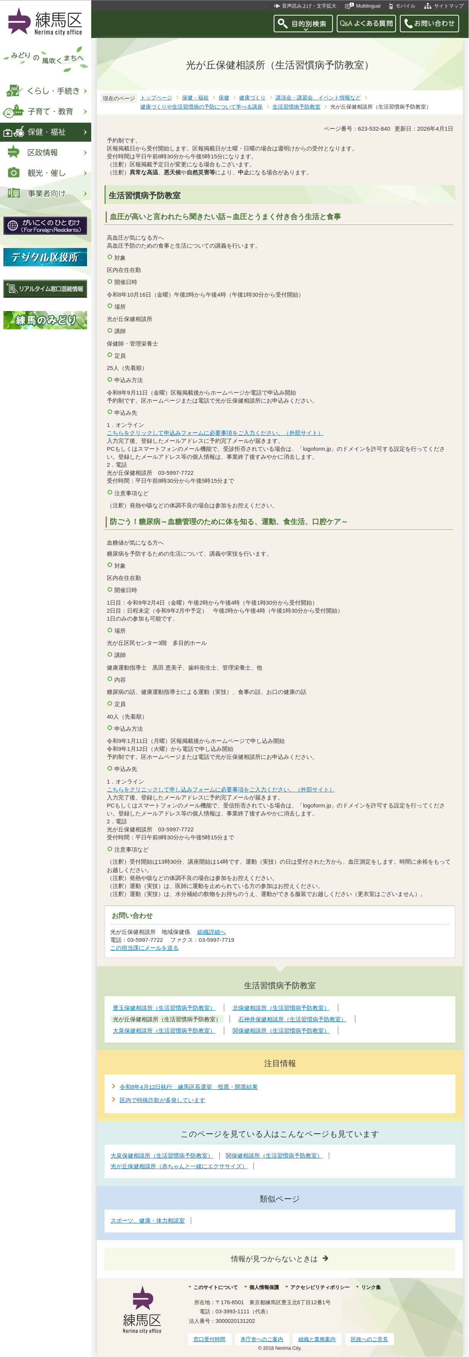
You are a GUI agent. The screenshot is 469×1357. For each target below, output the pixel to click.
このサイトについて (215, 1287)
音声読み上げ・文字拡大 (309, 6)
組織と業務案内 (317, 1339)
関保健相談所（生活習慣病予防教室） (274, 1155)
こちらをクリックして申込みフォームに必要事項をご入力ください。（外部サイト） (215, 433)
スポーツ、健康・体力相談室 (148, 1220)
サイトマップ (449, 6)
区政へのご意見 (369, 1339)
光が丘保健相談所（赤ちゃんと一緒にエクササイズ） (179, 1166)
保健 (224, 98)
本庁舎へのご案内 (262, 1339)
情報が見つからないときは (274, 1259)
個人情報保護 (264, 1287)
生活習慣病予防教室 (296, 107)
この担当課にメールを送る (144, 948)
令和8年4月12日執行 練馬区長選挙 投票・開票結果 (189, 1087)
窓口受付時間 (209, 1339)
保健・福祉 (195, 98)
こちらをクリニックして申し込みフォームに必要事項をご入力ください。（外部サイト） (221, 789)
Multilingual (368, 6)
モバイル (405, 6)
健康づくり (252, 98)
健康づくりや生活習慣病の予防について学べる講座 (201, 107)
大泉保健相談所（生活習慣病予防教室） (162, 1155)
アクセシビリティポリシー (320, 1287)
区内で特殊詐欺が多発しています (162, 1100)
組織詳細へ (211, 932)
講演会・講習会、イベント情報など (318, 98)
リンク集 (371, 1287)
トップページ (156, 98)
